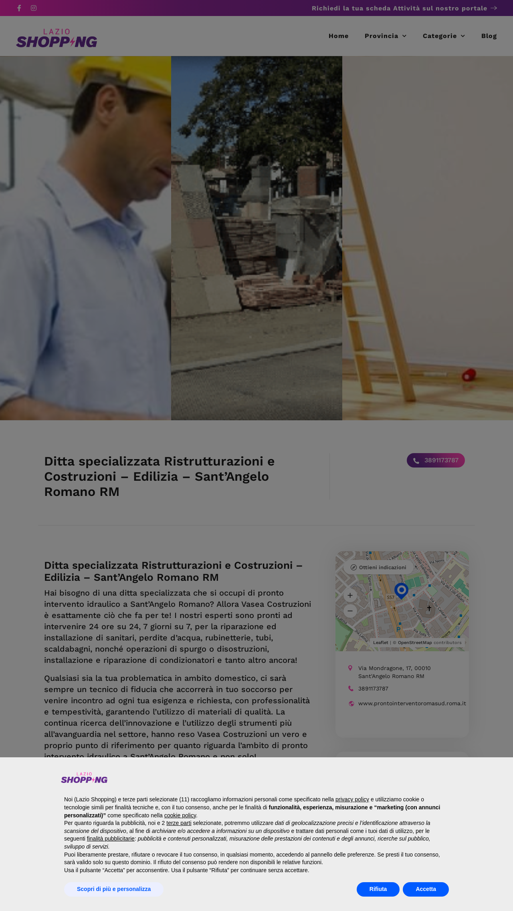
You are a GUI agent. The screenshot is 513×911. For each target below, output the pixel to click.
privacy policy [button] (352, 799)
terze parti (178, 823)
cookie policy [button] (180, 815)
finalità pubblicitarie (111, 838)
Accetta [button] (426, 889)
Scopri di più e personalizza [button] (114, 889)
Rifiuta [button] (378, 889)
